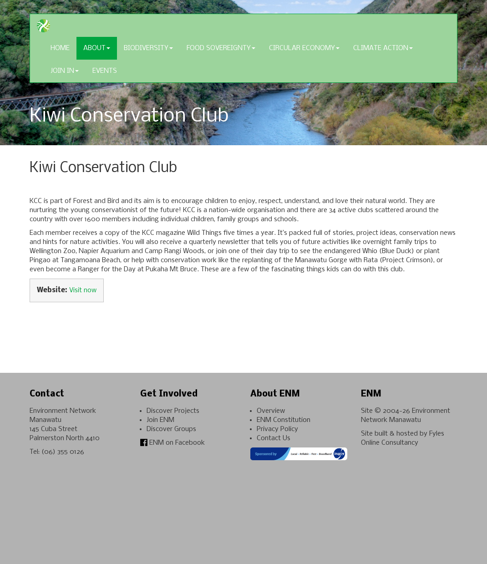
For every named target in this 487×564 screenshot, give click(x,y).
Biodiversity (148, 48)
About (96, 48)
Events (104, 71)
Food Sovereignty (221, 48)
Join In (65, 71)
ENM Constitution (283, 420)
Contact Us (273, 438)
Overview (271, 411)
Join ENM (160, 420)
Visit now (82, 290)
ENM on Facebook (172, 443)
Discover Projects (173, 411)
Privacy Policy (277, 429)
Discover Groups (171, 429)
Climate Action (383, 48)
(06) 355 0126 (62, 452)
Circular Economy (304, 48)
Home (60, 48)
